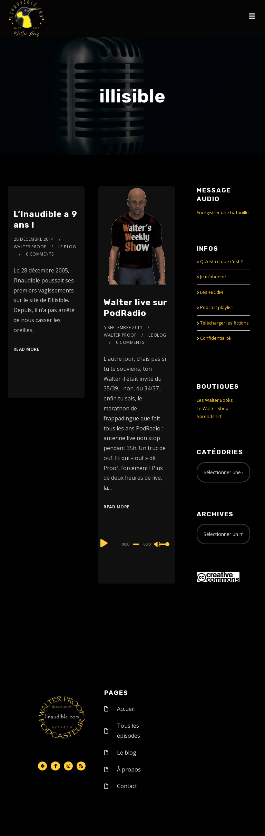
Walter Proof (30, 247)
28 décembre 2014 (34, 239)
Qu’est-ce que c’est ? (221, 261)
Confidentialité (215, 338)
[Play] (104, 543)
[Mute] (157, 544)
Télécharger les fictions (224, 323)
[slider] (136, 544)
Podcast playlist (216, 307)
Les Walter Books (215, 400)
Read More (26, 349)
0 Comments (40, 254)
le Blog (67, 247)
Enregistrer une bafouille (223, 212)
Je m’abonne (213, 276)
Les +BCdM (211, 292)
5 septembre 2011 (123, 327)
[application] (136, 544)
